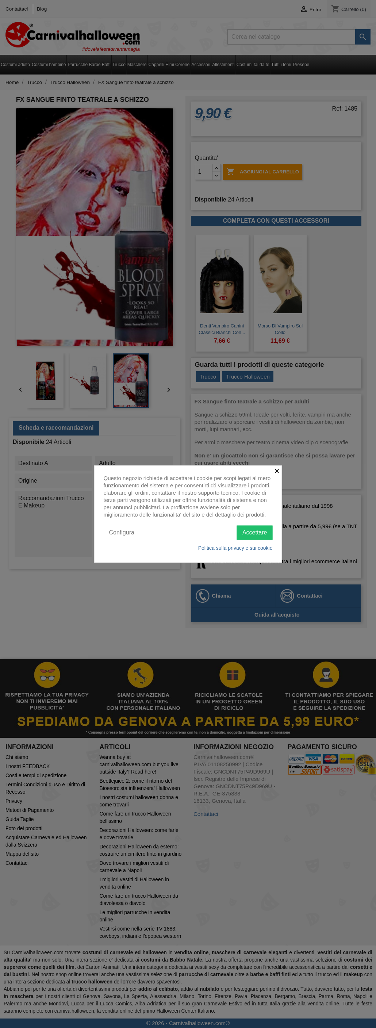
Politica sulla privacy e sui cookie (235, 548)
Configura (121, 532)
